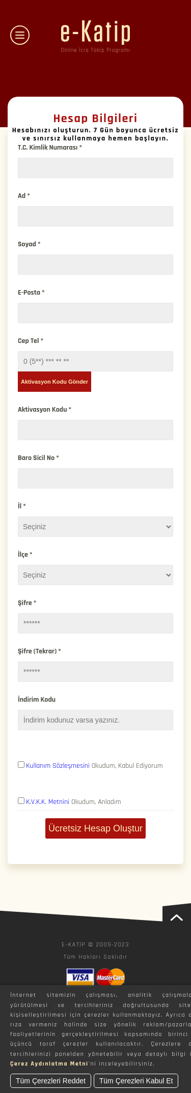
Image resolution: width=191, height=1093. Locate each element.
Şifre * (27, 603)
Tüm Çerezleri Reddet (51, 1081)
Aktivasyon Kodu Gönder (54, 382)
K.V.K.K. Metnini (47, 802)
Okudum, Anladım (73, 802)
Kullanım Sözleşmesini (58, 765)
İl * (22, 506)
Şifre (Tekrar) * (39, 651)
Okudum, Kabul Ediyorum (94, 765)
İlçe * (25, 554)
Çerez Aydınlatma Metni (49, 1064)
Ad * (24, 195)
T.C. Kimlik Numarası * (50, 147)
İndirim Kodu (37, 699)
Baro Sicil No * (38, 458)
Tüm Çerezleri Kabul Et (136, 1081)
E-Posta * (31, 292)
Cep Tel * (30, 341)
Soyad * (29, 244)
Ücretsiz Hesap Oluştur (95, 828)
